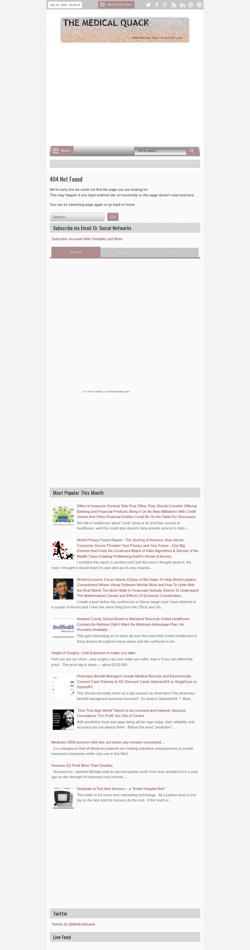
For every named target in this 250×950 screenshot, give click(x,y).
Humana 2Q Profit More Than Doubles (82, 765)
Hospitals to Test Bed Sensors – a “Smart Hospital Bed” (121, 789)
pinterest (199, 4)
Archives (174, 253)
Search (192, 151)
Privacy (76, 252)
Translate (124, 253)
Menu (65, 150)
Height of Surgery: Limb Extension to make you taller (93, 653)
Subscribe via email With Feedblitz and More (87, 239)
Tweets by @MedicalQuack (73, 924)
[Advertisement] (150, 93)
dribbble (191, 4)
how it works (95, 391)
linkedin (182, 4)
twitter (148, 4)
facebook (156, 4)
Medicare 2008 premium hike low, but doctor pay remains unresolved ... (108, 742)
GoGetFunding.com (118, 391)
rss (174, 4)
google (165, 4)
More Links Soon (119, 4)
